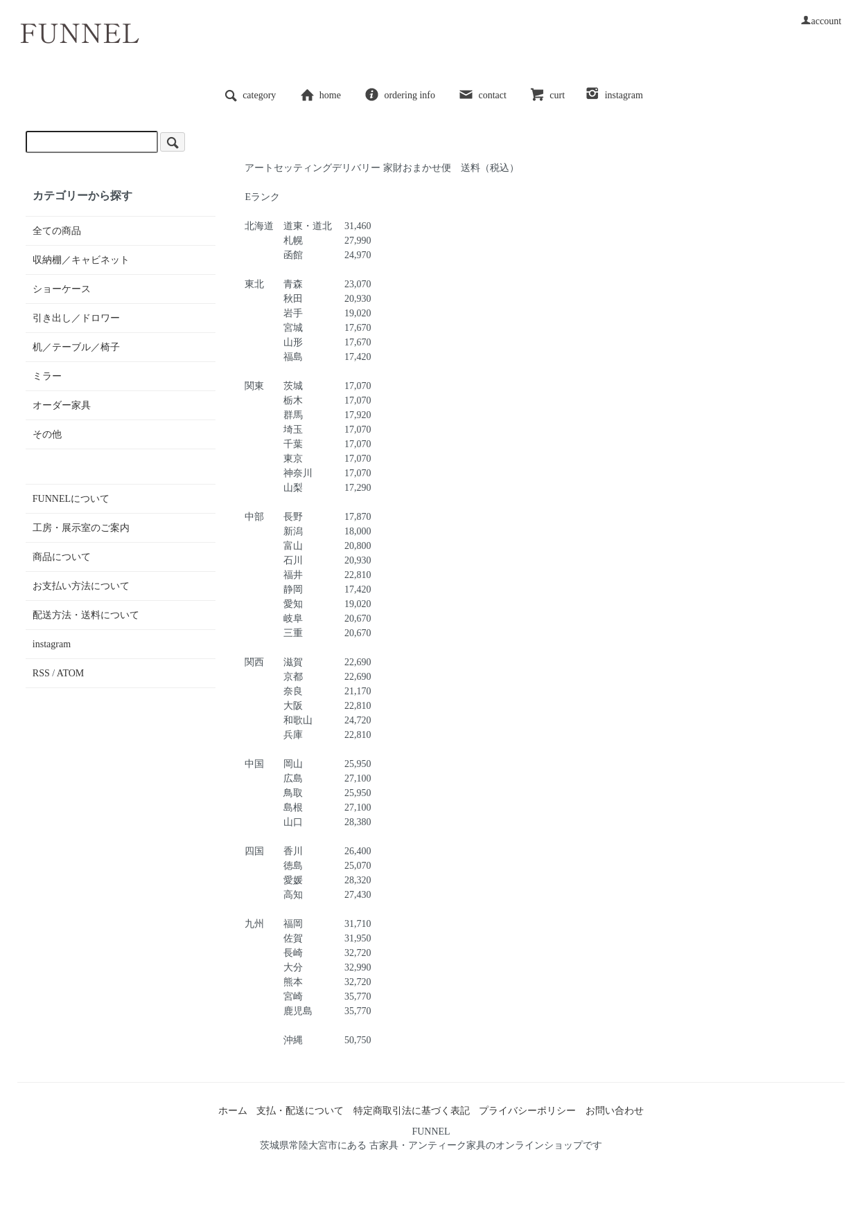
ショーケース (62, 289)
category (249, 95)
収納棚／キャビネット (81, 260)
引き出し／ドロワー (76, 318)
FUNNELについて (71, 499)
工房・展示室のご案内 (81, 528)
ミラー (47, 376)
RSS (41, 673)
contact (482, 95)
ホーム (232, 1111)
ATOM (70, 673)
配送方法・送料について (86, 615)
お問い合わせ (615, 1111)
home (320, 95)
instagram (614, 95)
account (821, 21)
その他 (47, 434)
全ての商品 (57, 231)
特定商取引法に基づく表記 (411, 1111)
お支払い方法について (81, 586)
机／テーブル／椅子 (76, 347)
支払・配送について (300, 1111)
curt (547, 95)
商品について (62, 557)
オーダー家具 (62, 405)
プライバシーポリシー (527, 1111)
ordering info (399, 95)
